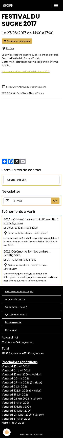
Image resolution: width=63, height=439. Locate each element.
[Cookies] (7, 432)
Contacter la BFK (16, 179)
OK (55, 200)
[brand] (8, 5)
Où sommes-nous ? (16, 306)
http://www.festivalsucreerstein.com (26, 86)
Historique (11, 329)
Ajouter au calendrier (17, 41)
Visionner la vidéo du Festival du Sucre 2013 (26, 71)
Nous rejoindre (13, 322)
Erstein (10, 48)
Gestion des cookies (31, 434)
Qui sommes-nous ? (16, 314)
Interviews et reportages (19, 291)
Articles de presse (15, 299)
